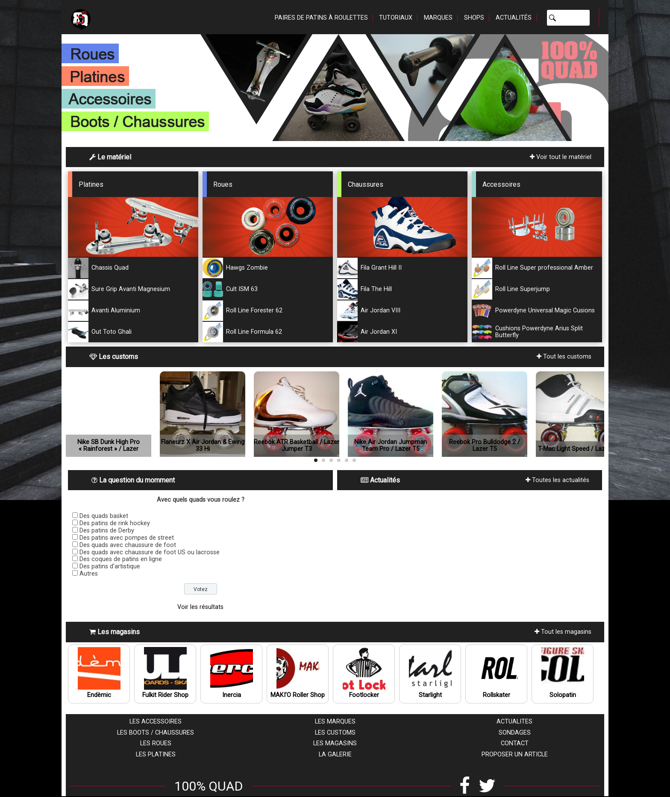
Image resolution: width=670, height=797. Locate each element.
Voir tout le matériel (560, 157)
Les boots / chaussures (155, 732)
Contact (515, 743)
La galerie (335, 754)
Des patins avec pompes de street (126, 537)
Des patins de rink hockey (114, 523)
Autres (88, 573)
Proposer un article (515, 754)
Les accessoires (155, 721)
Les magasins (335, 743)
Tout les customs (564, 356)
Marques (438, 17)
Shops (474, 17)
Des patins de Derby (106, 530)
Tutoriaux (395, 17)
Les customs (335, 732)
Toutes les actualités (557, 480)
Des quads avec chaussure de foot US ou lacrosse (149, 552)
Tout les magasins (563, 631)
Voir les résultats (200, 607)
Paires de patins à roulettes (321, 17)
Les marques (335, 721)
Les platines (156, 754)
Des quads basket (103, 516)
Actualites (514, 721)
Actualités (514, 17)
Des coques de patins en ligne (120, 559)
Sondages (515, 732)
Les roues (155, 743)
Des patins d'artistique (109, 566)
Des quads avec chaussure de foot (127, 545)
